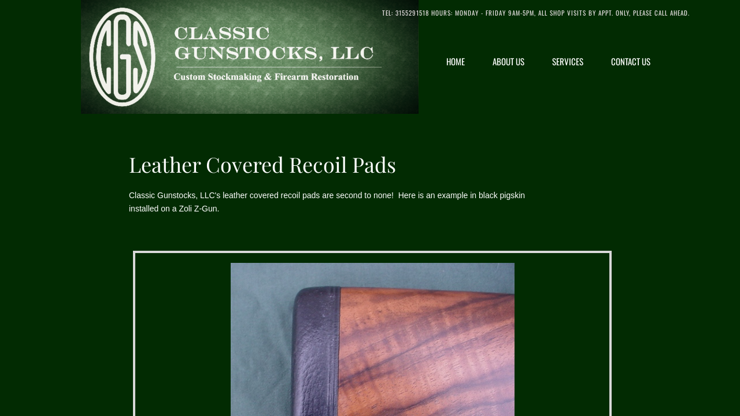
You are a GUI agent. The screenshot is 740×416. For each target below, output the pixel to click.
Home (455, 61)
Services (567, 61)
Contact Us (630, 61)
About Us (508, 61)
